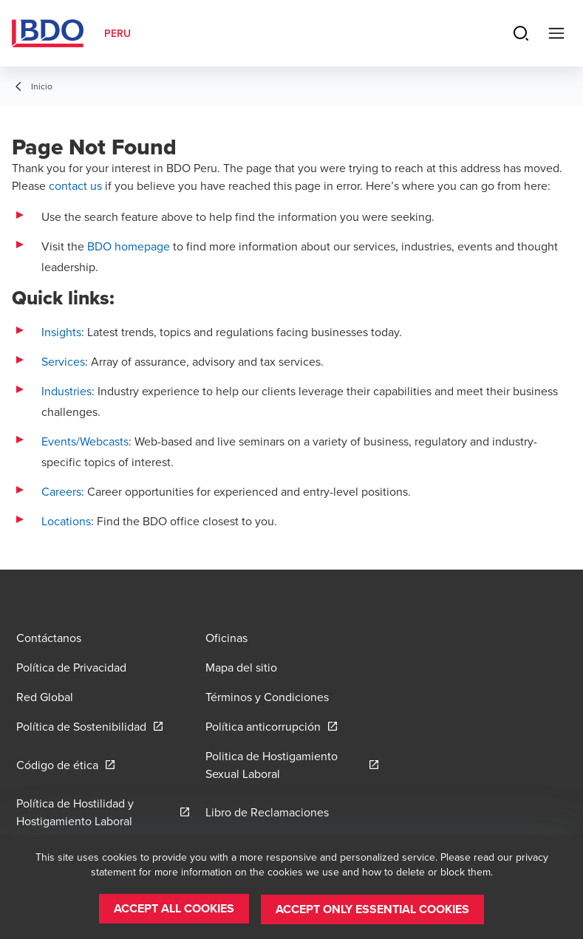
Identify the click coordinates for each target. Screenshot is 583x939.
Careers (61, 491)
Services (63, 361)
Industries (66, 391)
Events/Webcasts (85, 441)
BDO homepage (128, 246)
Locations (66, 521)
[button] (174, 909)
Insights (61, 332)
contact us (75, 185)
